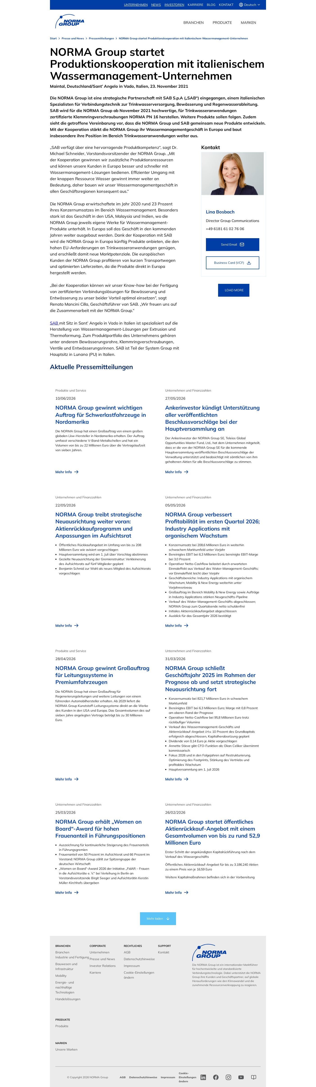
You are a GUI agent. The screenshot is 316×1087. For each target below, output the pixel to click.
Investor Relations (103, 966)
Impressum (132, 966)
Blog (211, 5)
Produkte (61, 1026)
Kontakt (226, 5)
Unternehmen (99, 952)
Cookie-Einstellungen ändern (187, 1077)
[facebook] (216, 1077)
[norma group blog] (253, 1077)
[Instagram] (228, 1077)
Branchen (62, 952)
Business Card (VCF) (229, 263)
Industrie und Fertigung (72, 957)
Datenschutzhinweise (139, 959)
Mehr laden (155, 919)
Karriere (195, 5)
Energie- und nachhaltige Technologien (64, 987)
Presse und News (102, 959)
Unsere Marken (66, 1049)
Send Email (229, 244)
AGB (127, 952)
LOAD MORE (234, 290)
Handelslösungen (67, 999)
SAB (54, 323)
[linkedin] (203, 1077)
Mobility (60, 976)
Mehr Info (67, 472)
